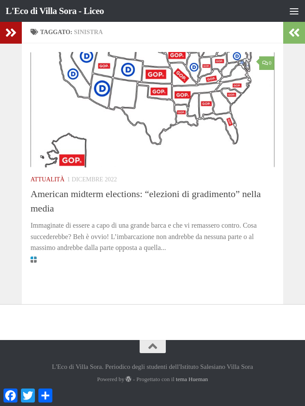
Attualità (48, 179)
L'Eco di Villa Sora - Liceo (55, 11)
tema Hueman (192, 379)
